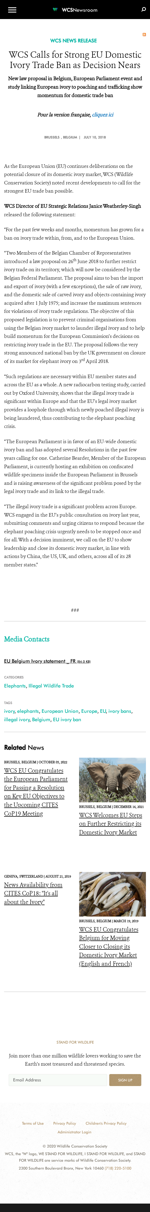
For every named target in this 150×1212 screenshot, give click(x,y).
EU (103, 711)
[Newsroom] (75, 6)
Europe (89, 711)
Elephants (15, 686)
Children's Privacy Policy (106, 1123)
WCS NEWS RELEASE (73, 41)
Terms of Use (33, 1123)
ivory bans (119, 711)
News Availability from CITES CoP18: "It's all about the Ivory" (33, 893)
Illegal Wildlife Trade (51, 686)
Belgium (41, 719)
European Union (60, 711)
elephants (28, 711)
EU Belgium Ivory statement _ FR (40, 661)
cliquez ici (102, 115)
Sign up (125, 1080)
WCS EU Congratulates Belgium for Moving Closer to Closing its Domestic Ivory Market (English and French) (108, 947)
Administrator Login (74, 1132)
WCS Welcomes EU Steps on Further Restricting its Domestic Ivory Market (110, 824)
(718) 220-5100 (118, 1168)
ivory (9, 711)
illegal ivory (17, 719)
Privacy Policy (64, 1123)
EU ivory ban (67, 719)
